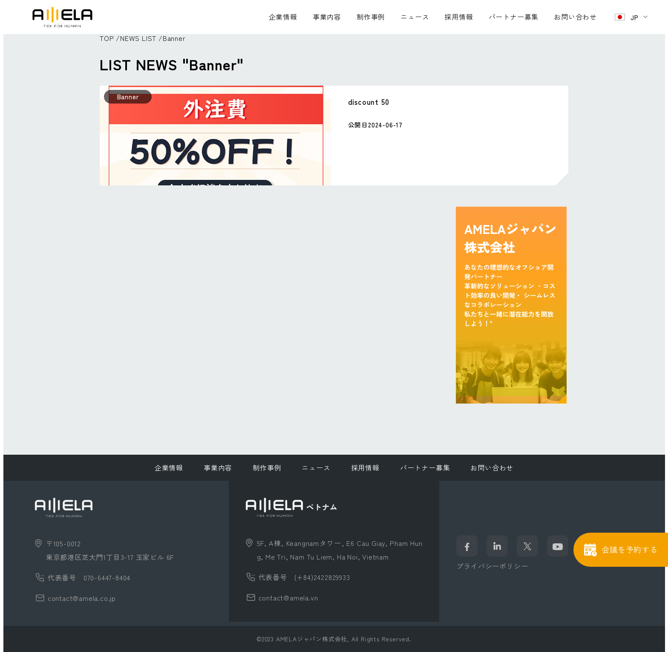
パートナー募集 (514, 17)
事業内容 (327, 17)
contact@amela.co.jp (82, 598)
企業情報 (283, 17)
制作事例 (371, 17)
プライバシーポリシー (492, 566)
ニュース (414, 17)
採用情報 (458, 17)
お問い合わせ (575, 17)
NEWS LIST (138, 38)
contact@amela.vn (288, 597)
